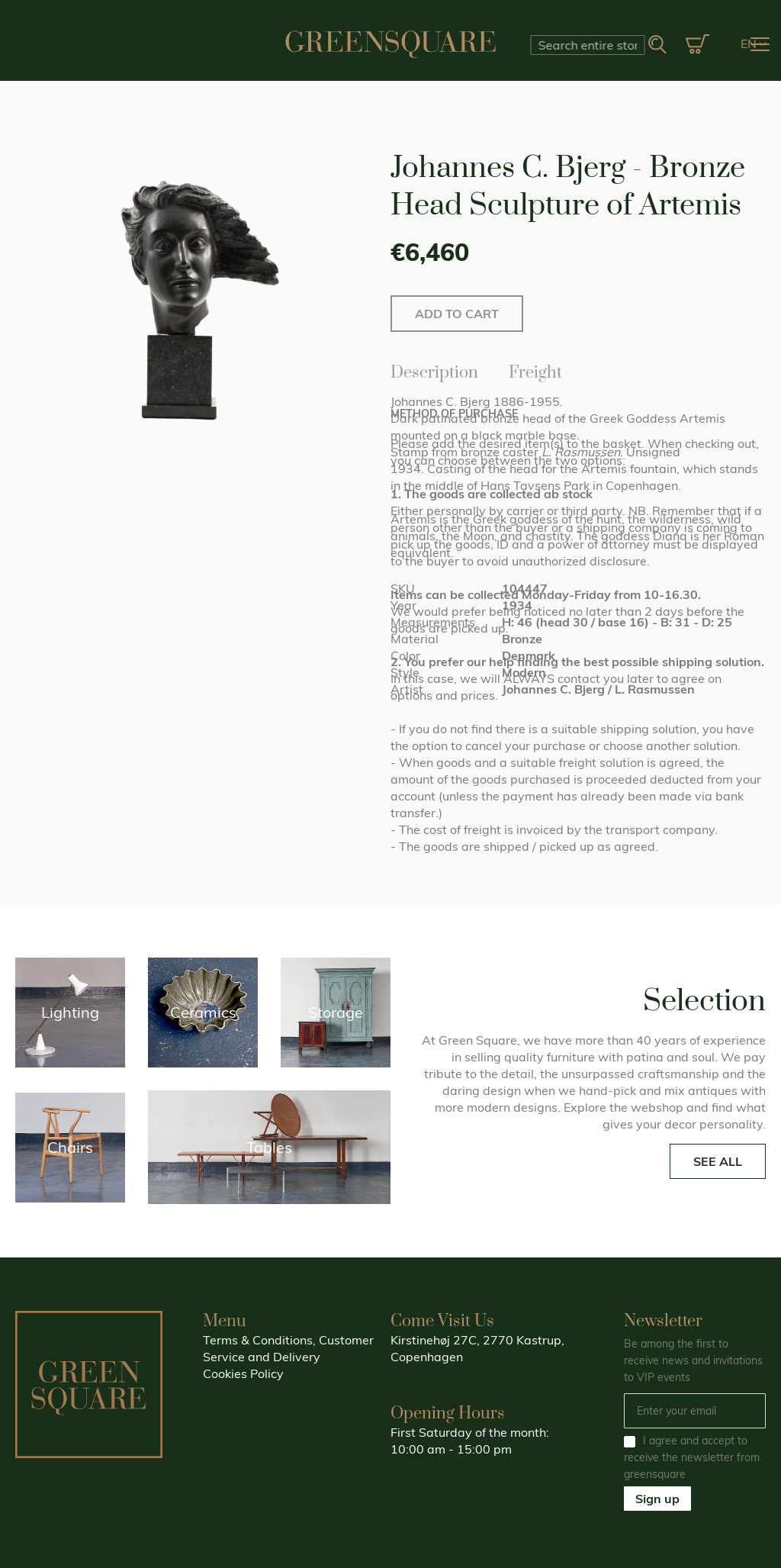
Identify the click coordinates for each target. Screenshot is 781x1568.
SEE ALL (717, 1161)
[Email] (695, 1410)
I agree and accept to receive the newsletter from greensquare (692, 1457)
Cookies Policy (243, 1373)
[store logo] (390, 44)
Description (434, 370)
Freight (535, 370)
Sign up (657, 1498)
